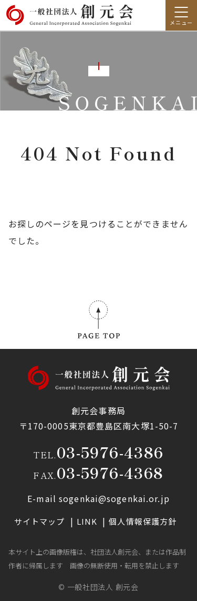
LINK (88, 521)
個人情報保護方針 (143, 521)
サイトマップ (40, 521)
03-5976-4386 (110, 452)
